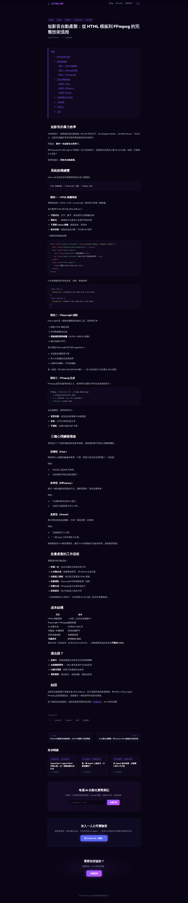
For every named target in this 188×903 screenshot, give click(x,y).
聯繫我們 (128, 3)
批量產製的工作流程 (65, 97)
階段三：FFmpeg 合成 (67, 75)
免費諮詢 (97, 701)
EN (138, 4)
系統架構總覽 (62, 61)
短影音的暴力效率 (63, 57)
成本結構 (61, 102)
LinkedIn (60, 721)
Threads (73, 721)
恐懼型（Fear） (65, 84)
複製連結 (94, 721)
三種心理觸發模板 (63, 79)
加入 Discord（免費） (94, 841)
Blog (111, 3)
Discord (119, 3)
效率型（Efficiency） (67, 88)
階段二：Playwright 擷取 (68, 70)
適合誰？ (61, 107)
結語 (59, 111)
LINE (84, 721)
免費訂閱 (113, 805)
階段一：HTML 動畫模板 (68, 66)
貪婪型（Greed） (65, 92)
